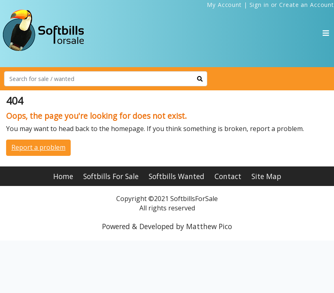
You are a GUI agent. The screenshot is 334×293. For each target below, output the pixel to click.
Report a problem (38, 147)
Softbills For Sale (111, 176)
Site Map (266, 176)
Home (63, 176)
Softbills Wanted (176, 176)
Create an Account (306, 5)
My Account (224, 5)
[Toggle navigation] (326, 33)
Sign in (259, 5)
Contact (228, 176)
